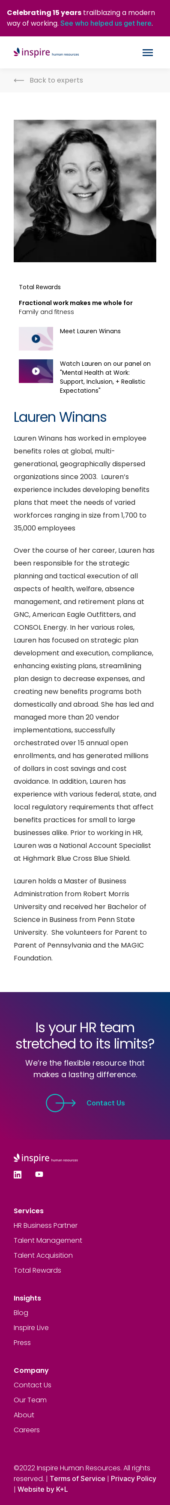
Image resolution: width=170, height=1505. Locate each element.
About (24, 1415)
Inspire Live (31, 1328)
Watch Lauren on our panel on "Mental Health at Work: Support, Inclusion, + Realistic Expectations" (105, 377)
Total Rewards (37, 1270)
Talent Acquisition (43, 1255)
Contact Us (85, 1103)
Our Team (30, 1400)
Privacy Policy (133, 1478)
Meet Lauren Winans (90, 331)
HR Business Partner (46, 1225)
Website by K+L (43, 1489)
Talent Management (48, 1240)
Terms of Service (77, 1478)
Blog (21, 1313)
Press (22, 1343)
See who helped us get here (106, 23)
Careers (27, 1430)
